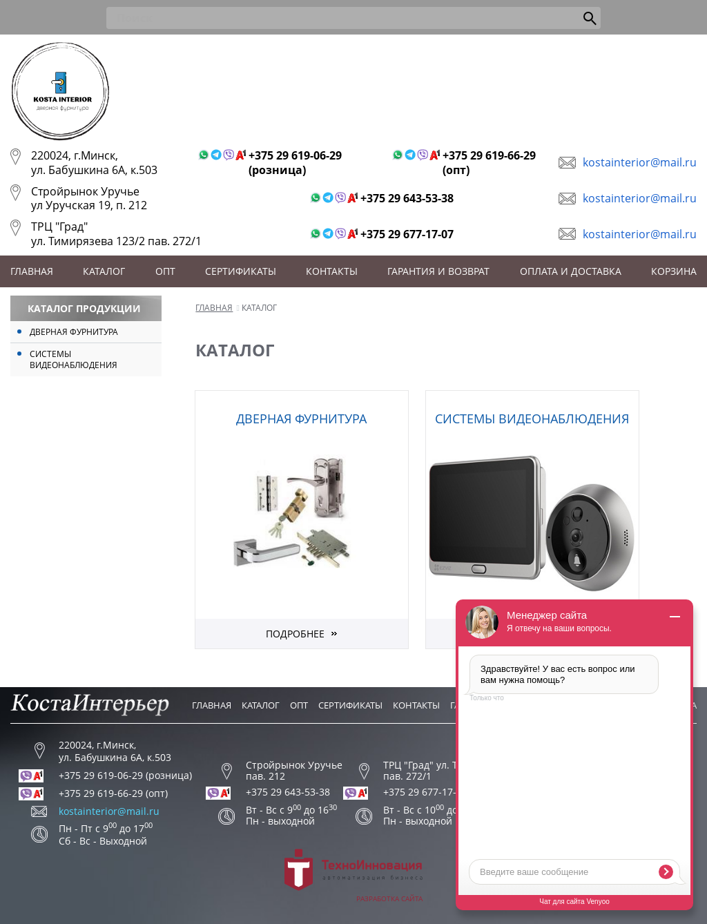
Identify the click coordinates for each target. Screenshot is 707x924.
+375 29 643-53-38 (407, 198)
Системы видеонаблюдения (73, 359)
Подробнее (295, 633)
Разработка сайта (353, 876)
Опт (165, 271)
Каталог (104, 271)
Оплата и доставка (570, 271)
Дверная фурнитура (74, 332)
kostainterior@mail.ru (640, 162)
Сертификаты (240, 271)
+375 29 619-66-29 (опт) (489, 162)
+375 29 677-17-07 (407, 234)
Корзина (674, 271)
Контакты (332, 271)
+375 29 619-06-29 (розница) (295, 162)
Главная (31, 271)
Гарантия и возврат (438, 271)
